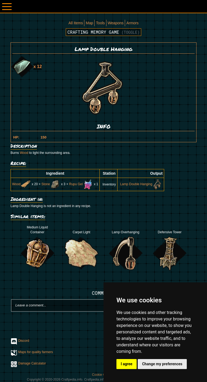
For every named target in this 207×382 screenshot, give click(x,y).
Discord (23, 341)
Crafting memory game (103, 32)
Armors (132, 23)
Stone (51, 184)
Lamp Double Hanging (141, 184)
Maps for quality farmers (35, 352)
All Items (75, 23)
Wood (24, 153)
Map (89, 23)
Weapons (115, 23)
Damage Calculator (32, 363)
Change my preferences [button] (162, 364)
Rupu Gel (81, 184)
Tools (100, 23)
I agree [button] (126, 364)
